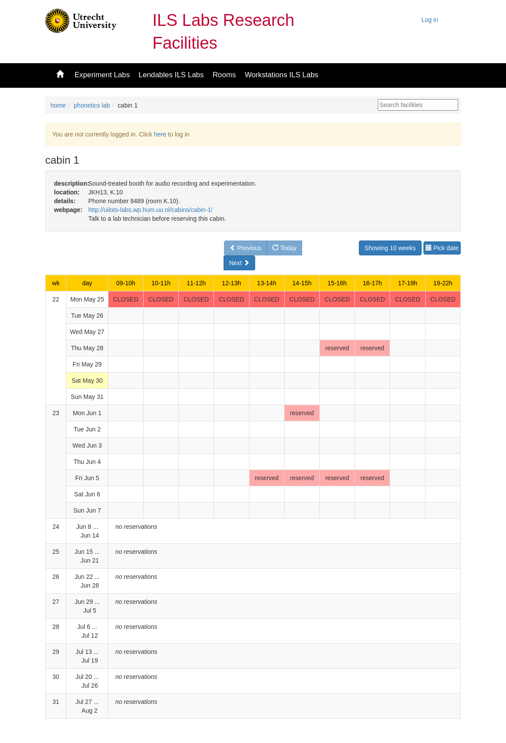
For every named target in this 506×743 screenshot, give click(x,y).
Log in (430, 19)
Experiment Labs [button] (102, 75)
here (160, 134)
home (58, 105)
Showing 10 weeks (390, 247)
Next (239, 262)
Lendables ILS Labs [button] (171, 75)
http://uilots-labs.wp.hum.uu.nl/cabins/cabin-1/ (150, 209)
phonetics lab (92, 105)
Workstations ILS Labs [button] (281, 75)
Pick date (442, 247)
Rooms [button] (224, 75)
